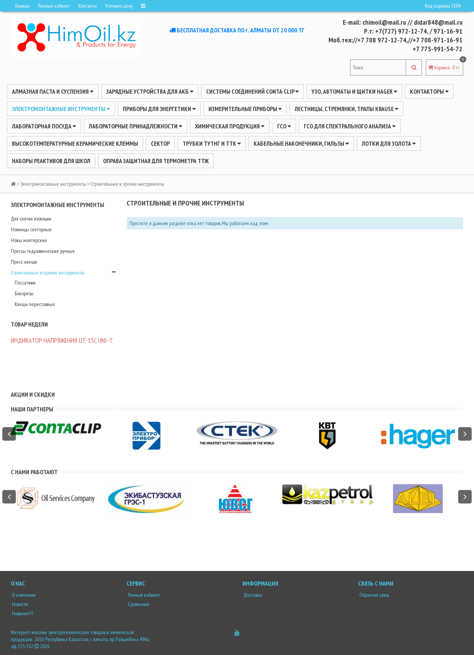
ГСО (284, 126)
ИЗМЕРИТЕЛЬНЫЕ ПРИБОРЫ (245, 109)
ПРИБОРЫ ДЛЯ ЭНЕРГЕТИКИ (159, 109)
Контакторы (429, 91)
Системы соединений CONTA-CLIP (252, 91)
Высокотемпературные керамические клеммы (75, 143)
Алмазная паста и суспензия (52, 91)
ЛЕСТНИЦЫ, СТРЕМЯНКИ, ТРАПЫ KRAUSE (346, 109)
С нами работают (34, 472)
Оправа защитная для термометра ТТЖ (156, 161)
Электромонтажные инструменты (61, 109)
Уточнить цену (119, 5)
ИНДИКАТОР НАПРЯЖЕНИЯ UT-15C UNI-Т (62, 340)
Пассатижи (25, 282)
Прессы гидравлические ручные (43, 251)
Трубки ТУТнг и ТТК (212, 143)
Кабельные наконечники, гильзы (301, 143)
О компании (23, 594)
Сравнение (138, 604)
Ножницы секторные (31, 229)
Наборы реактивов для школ (51, 161)
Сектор (160, 143)
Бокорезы (24, 293)
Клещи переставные (35, 304)
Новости (19, 604)
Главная (22, 5)
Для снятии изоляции (31, 218)
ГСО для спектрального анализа (350, 126)
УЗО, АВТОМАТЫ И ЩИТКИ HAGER (354, 91)
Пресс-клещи (24, 261)
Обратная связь (373, 594)
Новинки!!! (22, 613)
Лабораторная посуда (44, 126)
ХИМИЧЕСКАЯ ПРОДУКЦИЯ (229, 126)
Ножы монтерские (29, 240)
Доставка (252, 594)
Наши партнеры (32, 409)
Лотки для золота (389, 143)
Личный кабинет (54, 5)
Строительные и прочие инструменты (48, 272)
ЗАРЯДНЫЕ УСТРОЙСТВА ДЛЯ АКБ (149, 91)
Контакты (87, 5)
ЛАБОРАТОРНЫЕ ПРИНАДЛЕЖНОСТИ (135, 126)
